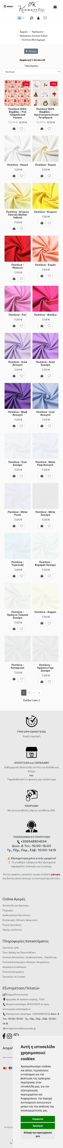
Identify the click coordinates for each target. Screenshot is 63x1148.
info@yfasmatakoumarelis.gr (21, 1028)
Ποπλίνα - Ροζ (17, 314)
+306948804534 (41, 1013)
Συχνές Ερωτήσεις (12, 924)
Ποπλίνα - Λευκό (17, 164)
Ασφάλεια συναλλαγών (15, 966)
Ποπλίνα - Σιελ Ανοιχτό (45, 413)
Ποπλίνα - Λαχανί (45, 611)
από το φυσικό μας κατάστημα (38, 779)
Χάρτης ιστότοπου (12, 929)
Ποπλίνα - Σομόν (45, 264)
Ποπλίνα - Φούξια (45, 314)
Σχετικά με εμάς (11, 947)
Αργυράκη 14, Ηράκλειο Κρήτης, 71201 (25, 999)
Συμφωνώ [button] (37, 1119)
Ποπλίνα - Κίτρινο (45, 211)
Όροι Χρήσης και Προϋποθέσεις (19, 952)
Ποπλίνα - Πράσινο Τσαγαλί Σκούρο (17, 614)
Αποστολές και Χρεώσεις (16, 905)
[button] (6, 93)
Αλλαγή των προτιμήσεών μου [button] (38, 1134)
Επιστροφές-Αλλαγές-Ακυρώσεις (20, 920)
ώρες (46, 1004)
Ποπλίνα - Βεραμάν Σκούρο (45, 563)
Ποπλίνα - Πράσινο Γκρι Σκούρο (45, 667)
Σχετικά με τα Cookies (14, 976)
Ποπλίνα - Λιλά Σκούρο (45, 363)
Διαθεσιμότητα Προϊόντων (16, 915)
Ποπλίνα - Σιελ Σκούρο (17, 463)
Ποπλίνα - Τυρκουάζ (17, 563)
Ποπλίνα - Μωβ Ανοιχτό (17, 413)
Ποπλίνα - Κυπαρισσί (17, 666)
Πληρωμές (8, 910)
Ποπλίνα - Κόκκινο (17, 266)
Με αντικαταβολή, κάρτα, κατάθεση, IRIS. (31, 810)
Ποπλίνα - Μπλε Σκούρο (45, 513)
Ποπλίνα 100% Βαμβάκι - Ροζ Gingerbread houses (17, 113)
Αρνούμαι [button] (38, 1125)
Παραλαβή (13, 779)
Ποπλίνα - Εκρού (45, 164)
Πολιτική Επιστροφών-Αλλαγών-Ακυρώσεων (26, 962)
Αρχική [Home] (23, 31)
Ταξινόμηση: (32, 65)
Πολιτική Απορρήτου (13, 971)
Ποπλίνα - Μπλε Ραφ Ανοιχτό (45, 463)
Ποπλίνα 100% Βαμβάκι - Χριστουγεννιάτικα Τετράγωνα (46, 113)
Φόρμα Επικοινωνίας (15, 994)
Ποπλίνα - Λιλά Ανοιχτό (17, 363)
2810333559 (33, 1004)
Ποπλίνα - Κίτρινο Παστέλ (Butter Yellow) (17, 214)
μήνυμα (55, 874)
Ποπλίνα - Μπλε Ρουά (18, 513)
